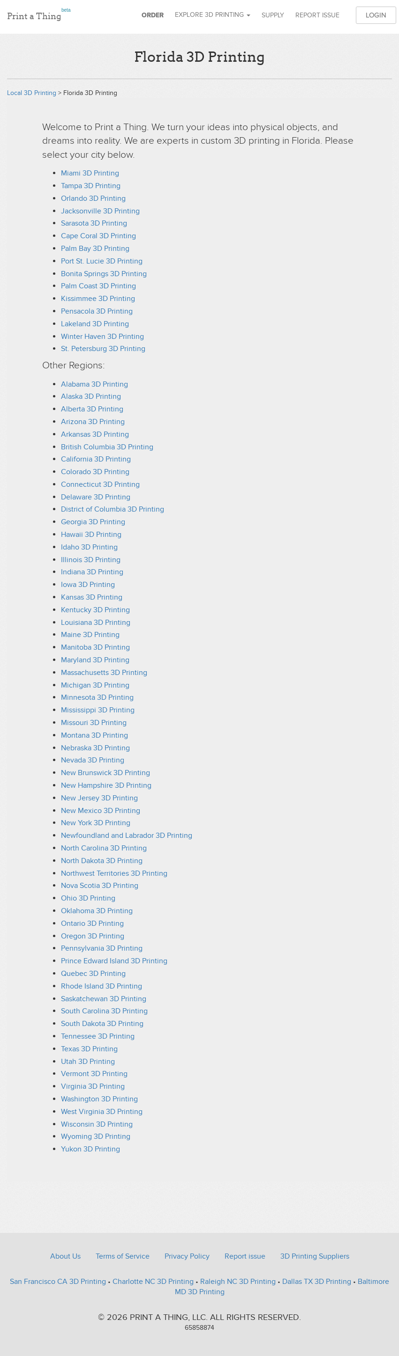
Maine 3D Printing (90, 634)
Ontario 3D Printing (92, 923)
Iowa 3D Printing (88, 584)
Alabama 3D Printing (94, 384)
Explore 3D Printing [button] (212, 15)
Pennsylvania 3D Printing (102, 948)
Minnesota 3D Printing (97, 697)
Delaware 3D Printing (95, 497)
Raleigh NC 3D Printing (238, 1281)
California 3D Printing (96, 459)
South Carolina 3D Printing (104, 1011)
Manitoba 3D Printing (95, 647)
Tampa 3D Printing (90, 186)
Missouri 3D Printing (94, 722)
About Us (65, 1256)
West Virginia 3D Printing (102, 1111)
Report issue (317, 15)
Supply (273, 15)
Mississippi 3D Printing (98, 710)
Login (376, 15)
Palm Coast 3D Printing (98, 286)
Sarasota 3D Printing (94, 223)
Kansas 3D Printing (91, 597)
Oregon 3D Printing (92, 936)
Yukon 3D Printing (90, 1149)
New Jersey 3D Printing (99, 798)
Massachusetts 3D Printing (104, 672)
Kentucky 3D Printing (95, 610)
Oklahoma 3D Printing (97, 911)
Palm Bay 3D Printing (95, 248)
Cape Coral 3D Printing (98, 236)
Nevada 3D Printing (92, 760)
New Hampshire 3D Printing (106, 785)
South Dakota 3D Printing (102, 1023)
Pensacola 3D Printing (97, 311)
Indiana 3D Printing (92, 572)
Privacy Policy (187, 1256)
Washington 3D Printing (99, 1099)
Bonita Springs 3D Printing (104, 274)
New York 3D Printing (95, 823)
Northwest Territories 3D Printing (114, 873)
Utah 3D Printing (88, 1061)
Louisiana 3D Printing (95, 622)
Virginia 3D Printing (93, 1086)
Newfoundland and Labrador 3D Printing (126, 835)
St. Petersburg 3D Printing (103, 348)
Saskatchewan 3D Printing (103, 999)
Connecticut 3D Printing (100, 484)
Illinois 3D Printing (90, 559)
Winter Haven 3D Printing (102, 336)
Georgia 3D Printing (93, 522)
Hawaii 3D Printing (91, 534)
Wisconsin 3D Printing (97, 1124)
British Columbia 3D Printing (107, 447)
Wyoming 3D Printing (95, 1136)
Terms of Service (123, 1256)
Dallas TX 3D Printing (316, 1281)
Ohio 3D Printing (88, 898)
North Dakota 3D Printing (102, 860)
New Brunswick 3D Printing (105, 772)
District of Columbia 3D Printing (112, 509)
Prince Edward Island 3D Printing (114, 961)
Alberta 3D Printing (92, 409)
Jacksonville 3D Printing (100, 211)
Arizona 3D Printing (93, 421)
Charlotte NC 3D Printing (153, 1281)
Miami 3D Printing (90, 173)
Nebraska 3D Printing (95, 748)
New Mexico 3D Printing (100, 810)
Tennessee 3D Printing (98, 1036)
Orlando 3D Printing (93, 198)
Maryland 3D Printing (95, 660)
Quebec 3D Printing (93, 973)
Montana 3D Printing (94, 735)
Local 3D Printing (31, 93)
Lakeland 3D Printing (95, 324)
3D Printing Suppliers (314, 1256)
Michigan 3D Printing (95, 685)
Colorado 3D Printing (95, 471)
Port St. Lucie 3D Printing (102, 261)
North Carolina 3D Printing (104, 848)
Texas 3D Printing (89, 1049)
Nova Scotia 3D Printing (99, 885)
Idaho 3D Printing (89, 547)
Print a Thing (38, 14)
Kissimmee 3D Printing (98, 298)
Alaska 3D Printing (91, 396)
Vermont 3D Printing (94, 1073)
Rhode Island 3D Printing (101, 986)
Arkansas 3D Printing (95, 434)
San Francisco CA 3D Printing (58, 1281)
